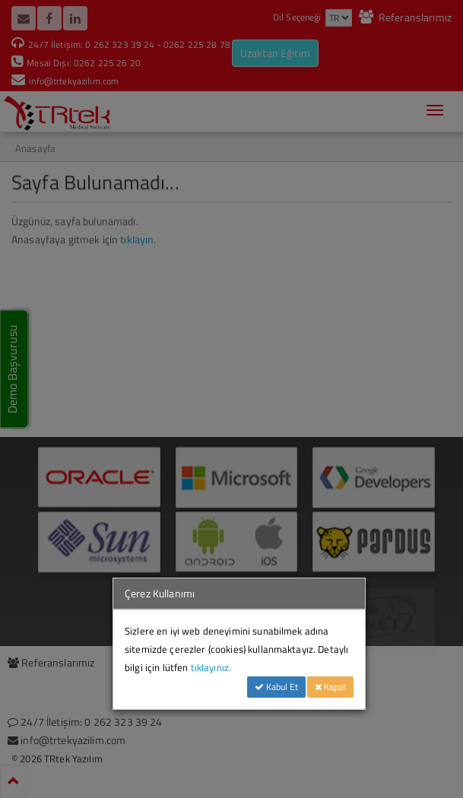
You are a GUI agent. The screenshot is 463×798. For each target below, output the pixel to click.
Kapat (330, 686)
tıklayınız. (211, 667)
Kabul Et (276, 686)
